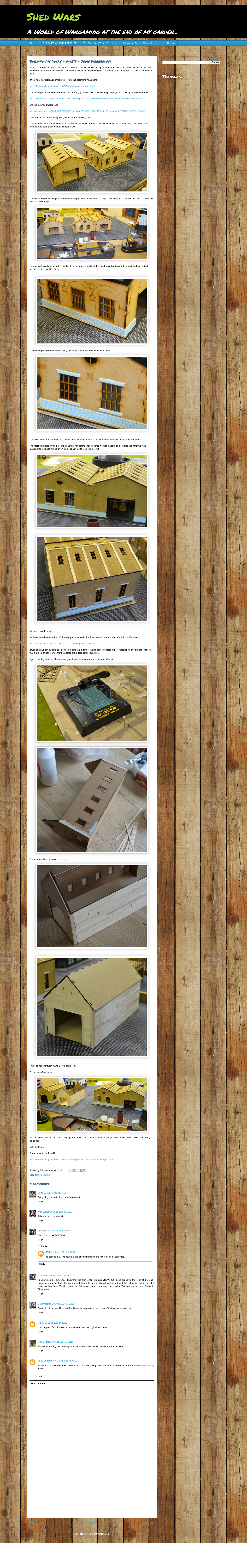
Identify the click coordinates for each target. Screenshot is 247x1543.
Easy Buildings (46, 1360)
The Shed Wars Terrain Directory (99, 43)
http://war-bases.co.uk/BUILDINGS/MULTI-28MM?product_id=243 (62, 643)
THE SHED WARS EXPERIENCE (60, 43)
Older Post (147, 1522)
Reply (40, 1201)
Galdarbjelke (44, 1303)
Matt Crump (44, 1342)
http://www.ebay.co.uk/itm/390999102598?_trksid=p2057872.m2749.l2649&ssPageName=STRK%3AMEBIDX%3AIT (87, 98)
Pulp (39, 1175)
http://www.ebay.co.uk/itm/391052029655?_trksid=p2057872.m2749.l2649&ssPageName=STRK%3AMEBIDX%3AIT (87, 111)
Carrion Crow (45, 1275)
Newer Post (36, 1522)
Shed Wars (53, 16)
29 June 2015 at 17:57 (61, 1212)
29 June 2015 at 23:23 (64, 1252)
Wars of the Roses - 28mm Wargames (141, 43)
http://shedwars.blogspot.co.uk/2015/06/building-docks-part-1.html (62, 86)
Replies (45, 1246)
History (170, 43)
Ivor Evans (43, 1212)
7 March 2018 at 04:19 (66, 1360)
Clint (40, 1192)
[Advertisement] (92, 1491)
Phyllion (42, 1230)
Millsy (49, 1252)
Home (33, 43)
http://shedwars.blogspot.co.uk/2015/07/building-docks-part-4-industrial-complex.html (71, 1159)
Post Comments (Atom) (98, 1534)
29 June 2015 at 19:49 (59, 1230)
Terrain (46, 1175)
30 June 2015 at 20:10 (62, 1342)
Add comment (38, 1383)
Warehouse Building (144, 1365)
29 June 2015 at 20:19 (64, 1275)
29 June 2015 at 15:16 (55, 1192)
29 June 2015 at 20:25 (63, 1303)
